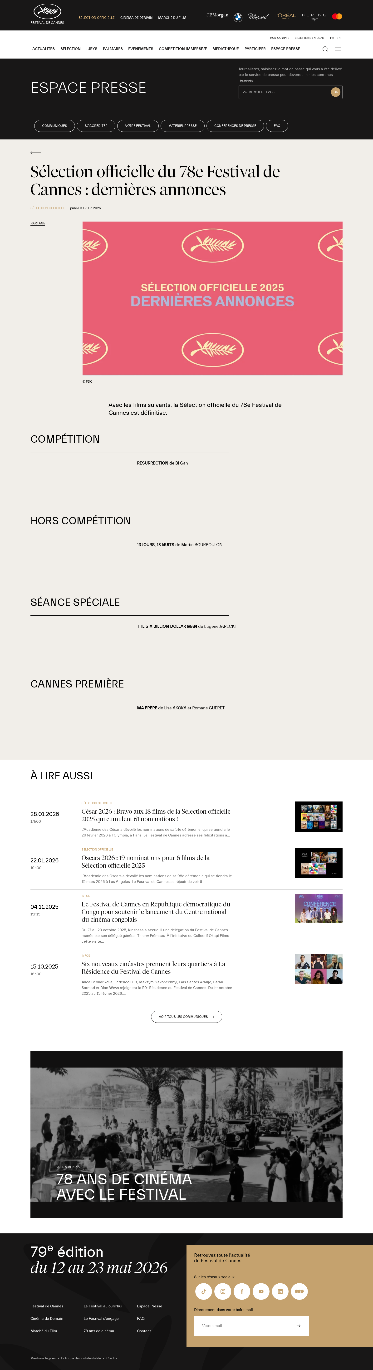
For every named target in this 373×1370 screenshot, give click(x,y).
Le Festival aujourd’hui (103, 1306)
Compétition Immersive (183, 49)
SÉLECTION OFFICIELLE (97, 18)
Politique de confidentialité (81, 1358)
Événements (140, 49)
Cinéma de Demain (46, 1318)
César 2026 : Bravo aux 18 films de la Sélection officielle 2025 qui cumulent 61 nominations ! (156, 815)
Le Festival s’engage (101, 1318)
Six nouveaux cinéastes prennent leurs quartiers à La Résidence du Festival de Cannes (153, 967)
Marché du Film (43, 1331)
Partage (37, 223)
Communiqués (54, 126)
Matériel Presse (182, 126)
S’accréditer (96, 126)
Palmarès (113, 49)
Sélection (70, 49)
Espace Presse (285, 49)
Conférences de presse (235, 126)
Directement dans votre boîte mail (223, 1310)
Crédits (111, 1358)
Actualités (43, 49)
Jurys (91, 49)
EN (339, 38)
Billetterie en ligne (309, 38)
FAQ (277, 126)
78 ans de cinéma (99, 1331)
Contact (144, 1331)
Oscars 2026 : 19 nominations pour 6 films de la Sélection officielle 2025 (146, 861)
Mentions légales (43, 1358)
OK (336, 92)
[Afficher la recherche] (325, 49)
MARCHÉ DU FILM (172, 18)
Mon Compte (279, 38)
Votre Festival (138, 126)
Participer (255, 49)
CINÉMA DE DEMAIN (136, 18)
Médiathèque (225, 49)
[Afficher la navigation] (338, 49)
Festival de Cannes (46, 1306)
